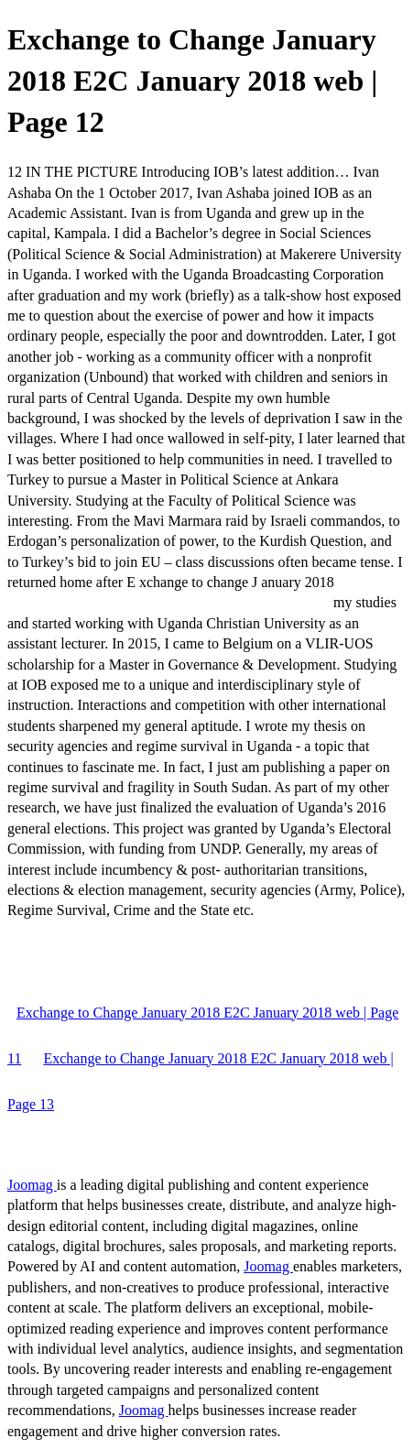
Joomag (32, 1185)
